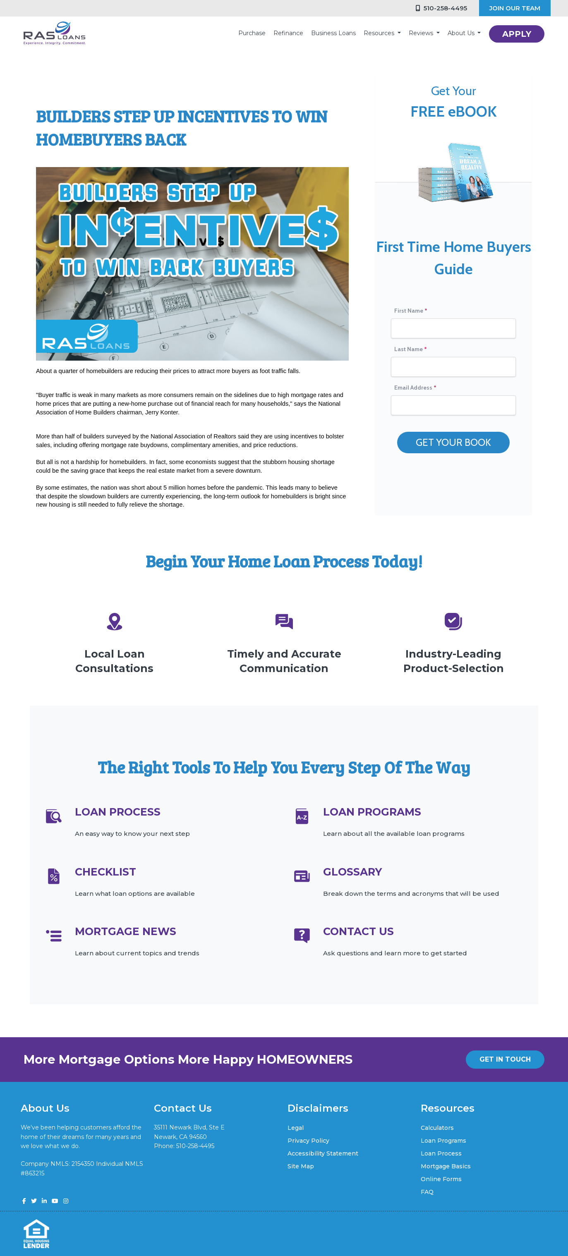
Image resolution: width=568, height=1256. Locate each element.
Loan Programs (443, 1140)
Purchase (252, 33)
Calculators (437, 1128)
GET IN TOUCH (505, 1059)
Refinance (288, 33)
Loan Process (441, 1153)
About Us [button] (462, 33)
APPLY (516, 34)
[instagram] (65, 1201)
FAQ (427, 1192)
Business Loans (333, 33)
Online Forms (441, 1179)
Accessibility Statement (323, 1153)
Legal (296, 1128)
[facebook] (24, 1201)
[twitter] (34, 1201)
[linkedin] (44, 1201)
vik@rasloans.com (179, 1155)
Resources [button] (380, 33)
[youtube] (55, 1201)
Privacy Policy (308, 1140)
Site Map (301, 1166)
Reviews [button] (422, 33)
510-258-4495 (441, 8)
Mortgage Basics (446, 1166)
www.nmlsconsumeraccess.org (65, 1182)
